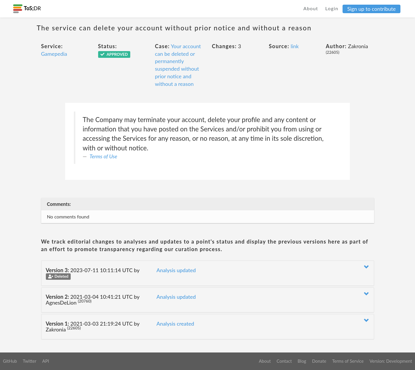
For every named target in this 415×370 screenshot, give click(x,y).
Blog (302, 361)
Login (331, 8)
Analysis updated (176, 270)
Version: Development (390, 361)
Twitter (30, 361)
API (45, 361)
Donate (319, 361)
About (310, 8)
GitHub (10, 361)
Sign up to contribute (371, 9)
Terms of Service (348, 361)
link (295, 46)
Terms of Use (103, 156)
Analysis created (175, 323)
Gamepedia (54, 54)
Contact (284, 361)
